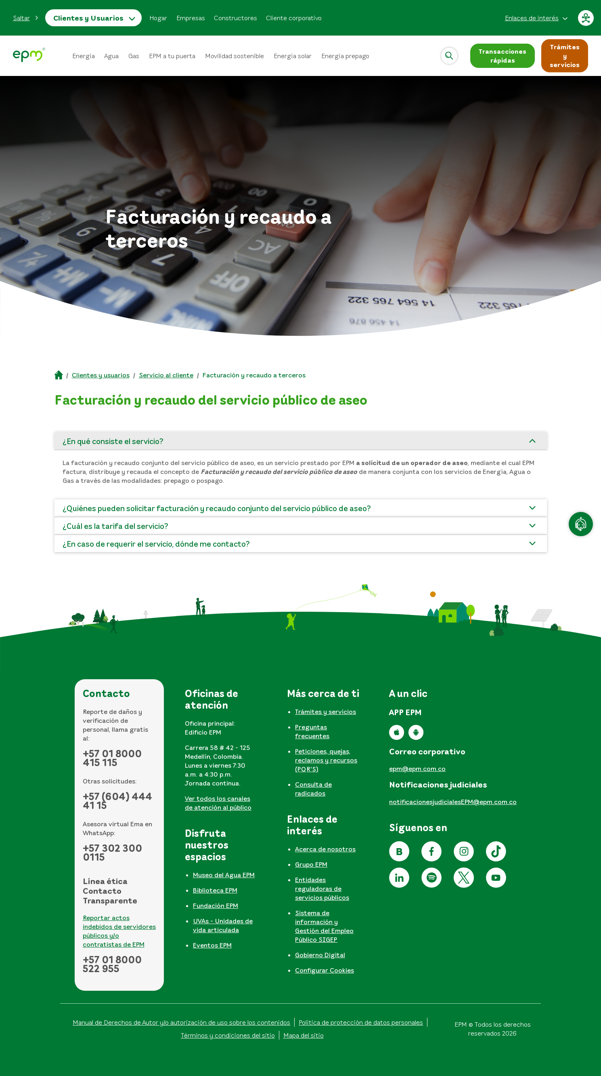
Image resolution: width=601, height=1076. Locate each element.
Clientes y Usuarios (88, 17)
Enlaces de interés (532, 18)
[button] (26, 17)
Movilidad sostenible (234, 56)
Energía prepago (345, 56)
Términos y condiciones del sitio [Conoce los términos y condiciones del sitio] (228, 1035)
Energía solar (293, 56)
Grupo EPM (311, 864)
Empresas (190, 18)
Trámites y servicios (325, 712)
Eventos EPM (212, 945)
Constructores (235, 18)
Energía (83, 56)
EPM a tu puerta (172, 56)
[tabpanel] (221, 752)
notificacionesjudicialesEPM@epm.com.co (453, 802)
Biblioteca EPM (215, 890)
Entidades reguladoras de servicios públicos (322, 888)
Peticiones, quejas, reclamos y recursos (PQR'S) (326, 760)
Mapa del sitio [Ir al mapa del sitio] (303, 1035)
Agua (112, 56)
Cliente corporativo (294, 18)
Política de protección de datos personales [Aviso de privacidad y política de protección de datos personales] (361, 1022)
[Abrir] (449, 56)
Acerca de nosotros (325, 849)
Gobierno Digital (320, 955)
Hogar (158, 18)
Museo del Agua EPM (224, 875)
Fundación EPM (215, 905)
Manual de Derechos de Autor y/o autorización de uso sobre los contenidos (181, 1022)
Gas (133, 56)
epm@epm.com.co (417, 768)
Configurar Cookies (324, 970)
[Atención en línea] (581, 524)
